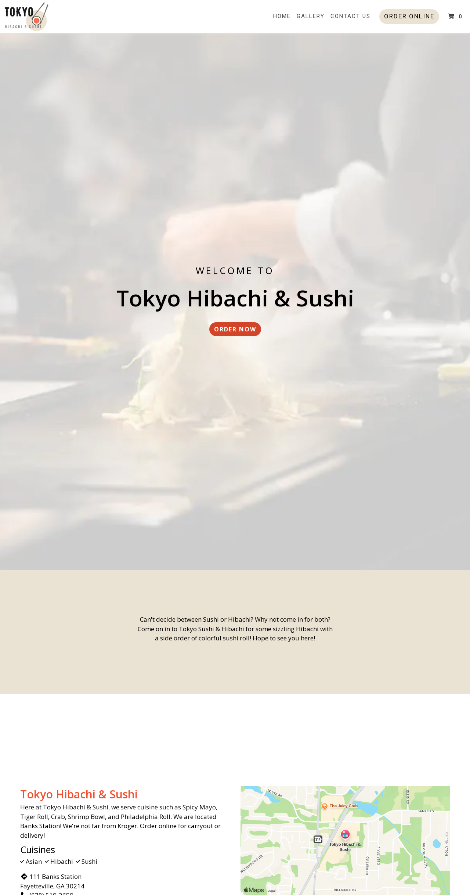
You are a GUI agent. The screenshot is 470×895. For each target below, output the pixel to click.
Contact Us (350, 16)
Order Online (409, 16)
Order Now (235, 329)
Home (282, 16)
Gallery (311, 16)
